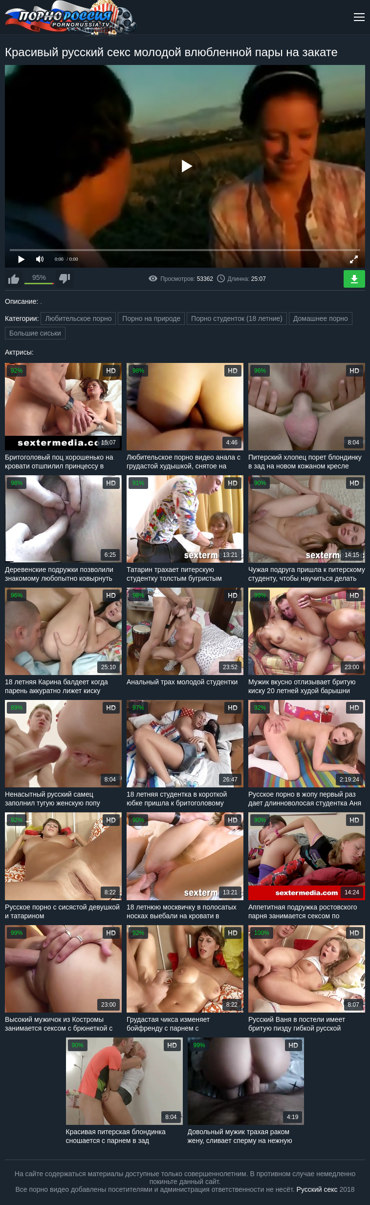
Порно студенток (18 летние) (237, 318)
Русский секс (317, 1189)
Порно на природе (151, 318)
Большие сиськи (35, 333)
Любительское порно (78, 318)
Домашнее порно (320, 318)
